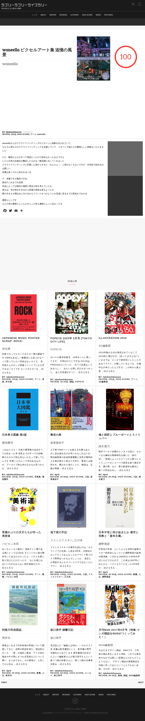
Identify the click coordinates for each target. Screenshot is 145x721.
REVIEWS (63, 15)
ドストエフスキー (61, 540)
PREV (4, 682)
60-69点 (112, 675)
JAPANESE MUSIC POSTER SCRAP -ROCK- (21, 340)
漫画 (120, 675)
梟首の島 (56, 434)
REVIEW (6, 134)
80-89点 (64, 673)
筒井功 (6, 637)
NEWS (98, 15)
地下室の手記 (58, 532)
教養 (39, 673)
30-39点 (64, 382)
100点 (13, 134)
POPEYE (56, 349)
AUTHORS (74, 15)
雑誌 (72, 382)
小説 (87, 477)
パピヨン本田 (10, 543)
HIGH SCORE (87, 15)
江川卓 (78, 540)
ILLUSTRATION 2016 (113, 338)
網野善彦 (104, 543)
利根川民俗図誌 (12, 629)
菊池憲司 (7, 442)
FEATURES (108, 15)
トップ (34, 15)
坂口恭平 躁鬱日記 (62, 629)
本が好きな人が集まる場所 (75, 709)
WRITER (53, 15)
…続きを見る (83, 372)
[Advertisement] (72, 105)
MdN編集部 (106, 645)
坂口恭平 (56, 637)
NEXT (141, 682)
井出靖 (6, 348)
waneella (10, 63)
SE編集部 (105, 345)
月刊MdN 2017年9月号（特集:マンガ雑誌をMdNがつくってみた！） (119, 633)
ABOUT (43, 15)
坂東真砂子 (57, 442)
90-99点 (64, 477)
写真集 (38, 477)
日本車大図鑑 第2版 (14, 434)
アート (33, 134)
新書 (135, 574)
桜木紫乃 (104, 446)
